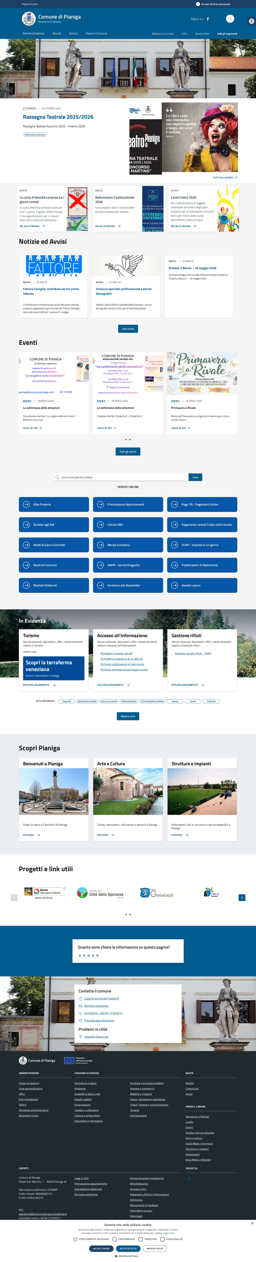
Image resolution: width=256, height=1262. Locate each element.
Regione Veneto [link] (30, 4)
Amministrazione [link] (33, 33)
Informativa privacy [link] (141, 1211)
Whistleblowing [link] (139, 1184)
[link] (251, 21)
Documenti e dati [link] (28, 1115)
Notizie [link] (190, 1083)
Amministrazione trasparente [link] (147, 1178)
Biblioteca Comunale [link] (163, 34)
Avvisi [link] (189, 1094)
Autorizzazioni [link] (82, 1105)
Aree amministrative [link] (30, 1088)
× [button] (252, 1223)
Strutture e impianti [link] (197, 1149)
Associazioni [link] (193, 1154)
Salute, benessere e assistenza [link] (147, 1099)
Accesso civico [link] (138, 1189)
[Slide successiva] (242, 897)
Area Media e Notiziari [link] (198, 1160)
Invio (195, 477)
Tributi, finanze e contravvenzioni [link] (149, 1105)
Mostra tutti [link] (128, 716)
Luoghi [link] (189, 1122)
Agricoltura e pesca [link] (85, 1083)
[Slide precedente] (14, 897)
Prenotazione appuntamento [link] (90, 1184)
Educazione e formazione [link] (88, 1121)
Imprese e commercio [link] (142, 1088)
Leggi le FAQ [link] (81, 1178)
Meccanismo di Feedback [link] (144, 1205)
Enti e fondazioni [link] (28, 1099)
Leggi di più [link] (168, 1233)
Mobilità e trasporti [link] (141, 1094)
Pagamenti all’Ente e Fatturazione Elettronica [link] (149, 1197)
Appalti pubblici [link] (83, 1099)
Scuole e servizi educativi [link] (200, 1133)
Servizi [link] (73, 33)
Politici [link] (23, 1105)
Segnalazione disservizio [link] (88, 1189)
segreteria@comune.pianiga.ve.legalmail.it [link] (43, 1214)
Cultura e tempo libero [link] (87, 1115)
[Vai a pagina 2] (130, 439)
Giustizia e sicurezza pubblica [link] (146, 1083)
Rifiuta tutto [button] (155, 1248)
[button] (128, 1256)
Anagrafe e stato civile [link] (87, 1094)
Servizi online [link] (202, 34)
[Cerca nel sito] (230, 19)
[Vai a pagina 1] (126, 439)
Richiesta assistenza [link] (86, 1194)
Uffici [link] (184, 34)
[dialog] (128, 1241)
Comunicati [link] (192, 1088)
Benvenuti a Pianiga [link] (197, 1116)
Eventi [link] (27, 401)
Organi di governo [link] (29, 1083)
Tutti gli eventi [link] (128, 451)
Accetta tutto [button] (128, 1248)
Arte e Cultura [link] (194, 1138)
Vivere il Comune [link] (96, 33)
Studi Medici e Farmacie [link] (199, 1143)
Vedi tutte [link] (128, 329)
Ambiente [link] (80, 1088)
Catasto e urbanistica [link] (86, 1110)
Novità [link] (57, 33)
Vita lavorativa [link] (138, 1115)
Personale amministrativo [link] (33, 1110)
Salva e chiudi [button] (101, 1248)
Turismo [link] (134, 1110)
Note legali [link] (136, 1216)
